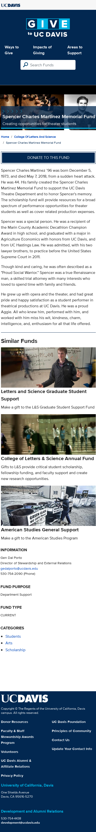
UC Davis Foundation (69, 721)
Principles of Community (71, 730)
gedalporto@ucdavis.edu (19, 568)
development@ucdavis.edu (20, 822)
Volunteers (9, 751)
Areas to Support (74, 50)
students (13, 636)
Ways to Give (12, 50)
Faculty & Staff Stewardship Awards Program (17, 736)
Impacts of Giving (42, 50)
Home (5, 137)
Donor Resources (14, 721)
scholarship (15, 650)
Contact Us (61, 739)
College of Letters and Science (35, 137)
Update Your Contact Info (72, 748)
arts (8, 643)
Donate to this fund (48, 157)
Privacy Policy (12, 775)
